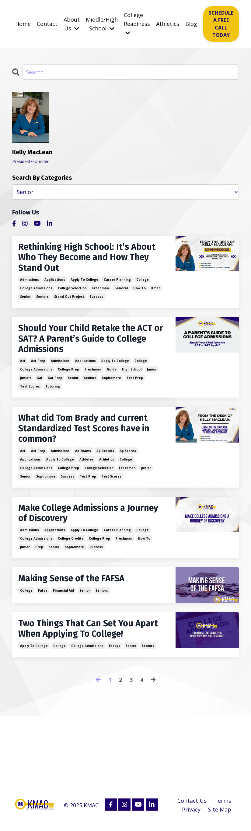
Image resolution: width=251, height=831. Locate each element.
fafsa (42, 596)
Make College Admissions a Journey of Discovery (75, 518)
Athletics (167, 23)
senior (25, 298)
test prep (135, 381)
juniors (26, 381)
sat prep (55, 381)
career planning (117, 281)
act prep (38, 364)
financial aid (63, 596)
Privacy (191, 815)
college (142, 281)
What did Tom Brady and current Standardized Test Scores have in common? (87, 432)
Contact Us (192, 807)
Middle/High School (102, 24)
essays (114, 652)
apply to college (84, 281)
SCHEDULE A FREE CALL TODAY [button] (221, 23)
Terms (222, 807)
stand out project (69, 298)
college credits (70, 544)
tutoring (52, 389)
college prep (68, 372)
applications (54, 281)
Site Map (219, 815)
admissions (29, 281)
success (96, 298)
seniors (42, 298)
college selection (72, 289)
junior (152, 372)
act (23, 364)
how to (139, 289)
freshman (100, 289)
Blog (191, 23)
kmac (155, 289)
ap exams (83, 455)
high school (131, 372)
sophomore (111, 381)
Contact (47, 23)
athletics (106, 463)
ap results (105, 455)
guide (112, 372)
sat (40, 381)
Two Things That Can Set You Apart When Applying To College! (86, 635)
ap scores (128, 455)
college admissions (36, 289)
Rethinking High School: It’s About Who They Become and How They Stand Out (90, 258)
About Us (72, 24)
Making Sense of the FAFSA (74, 584)
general (121, 289)
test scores (30, 389)
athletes (86, 463)
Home (23, 23)
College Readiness (137, 23)
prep (39, 552)
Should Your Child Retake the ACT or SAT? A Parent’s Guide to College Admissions (91, 341)
